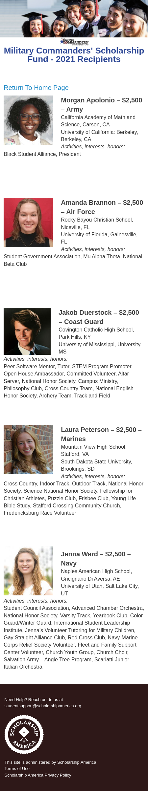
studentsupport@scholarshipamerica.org (43, 705)
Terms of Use (17, 768)
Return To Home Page (36, 87)
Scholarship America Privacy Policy (38, 775)
